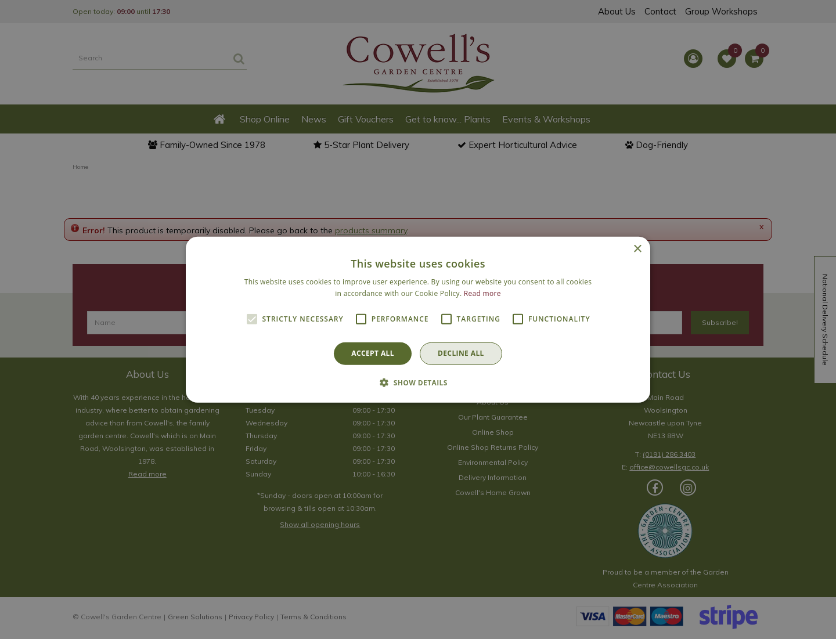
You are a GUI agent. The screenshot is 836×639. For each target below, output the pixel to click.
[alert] (418, 319)
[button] (418, 382)
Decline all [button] (461, 353)
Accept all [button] (372, 353)
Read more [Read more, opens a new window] (482, 293)
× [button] (637, 248)
